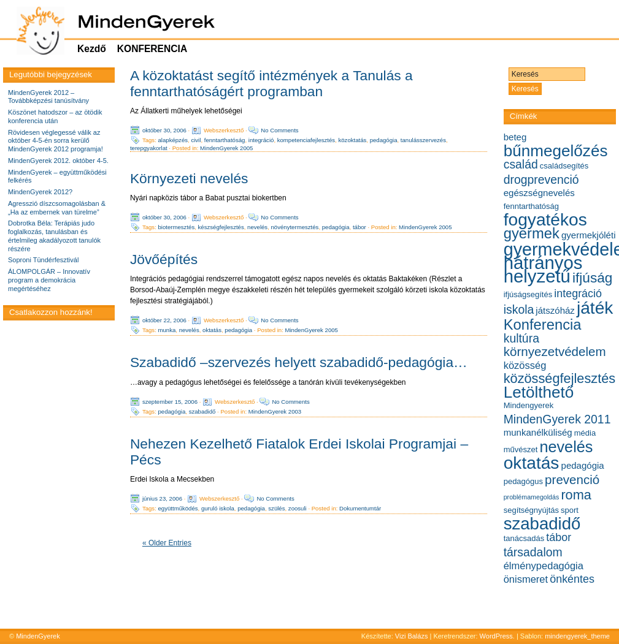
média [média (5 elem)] (585, 433)
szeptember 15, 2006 (170, 401)
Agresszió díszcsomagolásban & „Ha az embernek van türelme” (57, 208)
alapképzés (173, 140)
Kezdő (91, 49)
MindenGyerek (38, 636)
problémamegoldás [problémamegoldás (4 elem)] (531, 497)
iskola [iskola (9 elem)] (519, 309)
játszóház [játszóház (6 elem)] (555, 310)
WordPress (496, 636)
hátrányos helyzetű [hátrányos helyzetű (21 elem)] (543, 269)
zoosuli (297, 508)
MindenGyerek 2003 (274, 410)
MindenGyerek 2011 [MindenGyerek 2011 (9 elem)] (557, 419)
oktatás (211, 330)
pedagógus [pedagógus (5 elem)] (523, 481)
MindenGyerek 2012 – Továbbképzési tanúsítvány (48, 97)
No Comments (279, 130)
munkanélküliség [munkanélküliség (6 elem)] (538, 432)
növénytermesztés (295, 227)
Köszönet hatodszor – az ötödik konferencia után (55, 116)
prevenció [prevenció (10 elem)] (572, 479)
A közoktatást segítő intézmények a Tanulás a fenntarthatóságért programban (271, 83)
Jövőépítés (164, 259)
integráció (261, 140)
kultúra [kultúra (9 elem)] (521, 338)
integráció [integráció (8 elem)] (578, 293)
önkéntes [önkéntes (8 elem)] (572, 579)
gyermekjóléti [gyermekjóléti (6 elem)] (588, 235)
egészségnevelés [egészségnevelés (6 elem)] (539, 193)
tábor (359, 227)
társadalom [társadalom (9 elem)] (533, 552)
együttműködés (178, 508)
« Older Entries (166, 543)
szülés (276, 508)
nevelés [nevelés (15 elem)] (566, 446)
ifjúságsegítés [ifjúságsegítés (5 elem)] (528, 294)
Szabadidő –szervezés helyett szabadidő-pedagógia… (298, 362)
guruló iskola (217, 508)
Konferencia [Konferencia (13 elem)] (543, 324)
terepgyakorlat (148, 148)
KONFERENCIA (152, 49)
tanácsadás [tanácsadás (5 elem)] (524, 538)
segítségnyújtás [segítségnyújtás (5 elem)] (531, 510)
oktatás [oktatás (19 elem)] (531, 462)
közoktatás (352, 140)
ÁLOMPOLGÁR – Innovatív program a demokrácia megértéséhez (49, 280)
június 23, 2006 (162, 498)
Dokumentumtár (360, 508)
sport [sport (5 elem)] (570, 510)
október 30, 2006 (164, 130)
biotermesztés (176, 227)
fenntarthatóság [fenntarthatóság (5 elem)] (531, 206)
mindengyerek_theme (577, 636)
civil (196, 140)
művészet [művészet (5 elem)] (521, 449)
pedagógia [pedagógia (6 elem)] (582, 465)
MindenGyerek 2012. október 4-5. (58, 160)
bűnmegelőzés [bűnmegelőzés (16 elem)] (556, 151)
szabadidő (202, 410)
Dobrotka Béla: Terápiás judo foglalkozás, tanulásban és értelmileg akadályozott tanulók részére (54, 235)
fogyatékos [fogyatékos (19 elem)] (545, 219)
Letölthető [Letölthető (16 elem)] (539, 392)
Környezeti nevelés (189, 178)
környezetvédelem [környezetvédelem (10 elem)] (555, 351)
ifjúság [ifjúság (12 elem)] (592, 278)
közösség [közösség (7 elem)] (525, 365)
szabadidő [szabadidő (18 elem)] (542, 523)
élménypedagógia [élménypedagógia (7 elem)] (543, 565)
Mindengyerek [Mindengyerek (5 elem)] (529, 405)
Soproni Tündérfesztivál (43, 259)
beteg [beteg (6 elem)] (515, 137)
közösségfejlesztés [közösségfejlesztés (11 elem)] (560, 378)
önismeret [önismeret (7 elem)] (526, 579)
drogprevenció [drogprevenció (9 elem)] (541, 179)
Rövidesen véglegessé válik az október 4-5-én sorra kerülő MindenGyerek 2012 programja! (55, 141)
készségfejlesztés (221, 227)
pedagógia (384, 140)
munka (167, 330)
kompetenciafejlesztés (306, 140)
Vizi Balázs (412, 636)
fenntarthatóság (224, 140)
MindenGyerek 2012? (40, 191)
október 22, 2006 (164, 320)
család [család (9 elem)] (521, 164)
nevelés (257, 227)
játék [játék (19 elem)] (595, 307)
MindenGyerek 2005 (226, 148)
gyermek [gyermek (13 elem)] (531, 233)
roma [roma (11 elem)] (576, 494)
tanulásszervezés (423, 140)
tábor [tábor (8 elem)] (558, 537)
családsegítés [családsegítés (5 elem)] (564, 165)
